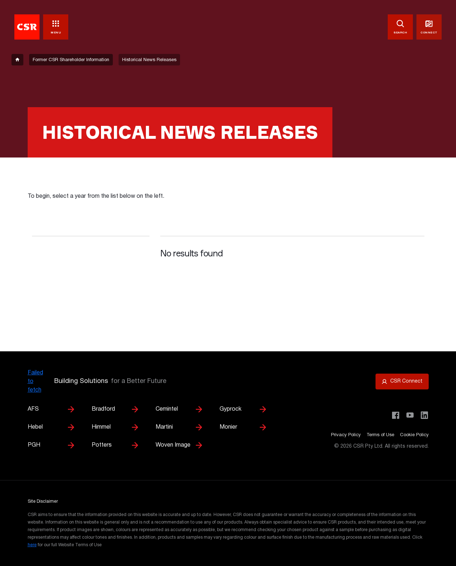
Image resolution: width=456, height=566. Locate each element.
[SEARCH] (400, 27)
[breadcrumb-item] (17, 59)
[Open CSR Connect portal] (402, 381)
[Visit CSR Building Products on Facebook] (395, 415)
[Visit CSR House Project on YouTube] (410, 415)
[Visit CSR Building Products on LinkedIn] (424, 415)
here (32, 545)
